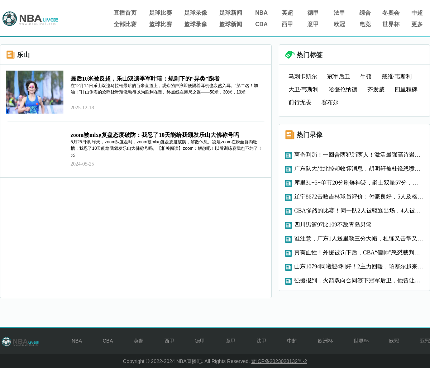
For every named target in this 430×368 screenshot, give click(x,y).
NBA (261, 13)
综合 (365, 13)
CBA (261, 24)
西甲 (287, 24)
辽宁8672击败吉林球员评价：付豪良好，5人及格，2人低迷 (359, 196)
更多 (417, 24)
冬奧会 (391, 13)
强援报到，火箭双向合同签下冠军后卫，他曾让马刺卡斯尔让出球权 (359, 280)
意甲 (313, 24)
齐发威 (375, 89)
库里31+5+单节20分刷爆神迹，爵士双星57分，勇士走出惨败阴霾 (359, 183)
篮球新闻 (230, 24)
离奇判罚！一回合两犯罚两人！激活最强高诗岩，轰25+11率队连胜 (359, 155)
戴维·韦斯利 (397, 76)
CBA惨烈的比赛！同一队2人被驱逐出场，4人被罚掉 (359, 210)
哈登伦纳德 (343, 89)
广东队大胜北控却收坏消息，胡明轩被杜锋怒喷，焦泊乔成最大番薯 (359, 169)
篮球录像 (195, 24)
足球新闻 (230, 13)
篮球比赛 (160, 24)
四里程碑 (406, 89)
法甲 (339, 13)
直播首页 (125, 13)
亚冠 (425, 341)
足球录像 (195, 13)
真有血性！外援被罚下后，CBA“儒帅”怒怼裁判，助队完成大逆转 (359, 252)
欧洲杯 (325, 341)
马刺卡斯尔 (302, 76)
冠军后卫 (338, 76)
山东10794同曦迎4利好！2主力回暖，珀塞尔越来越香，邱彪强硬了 (359, 266)
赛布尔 (330, 102)
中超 (417, 13)
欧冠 (339, 24)
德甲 (313, 13)
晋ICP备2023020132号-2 (279, 361)
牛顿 (366, 76)
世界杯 (391, 24)
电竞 (365, 24)
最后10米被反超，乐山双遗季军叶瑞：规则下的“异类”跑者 (145, 79)
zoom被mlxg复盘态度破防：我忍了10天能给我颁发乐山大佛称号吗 (155, 135)
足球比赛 (160, 13)
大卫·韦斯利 (303, 89)
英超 (287, 13)
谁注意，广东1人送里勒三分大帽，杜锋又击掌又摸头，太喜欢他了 (359, 238)
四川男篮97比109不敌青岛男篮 (333, 224)
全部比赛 (125, 24)
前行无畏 (299, 102)
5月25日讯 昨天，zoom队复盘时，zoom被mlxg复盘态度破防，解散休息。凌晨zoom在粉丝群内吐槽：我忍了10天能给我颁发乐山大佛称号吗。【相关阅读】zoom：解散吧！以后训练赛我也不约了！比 (166, 148)
